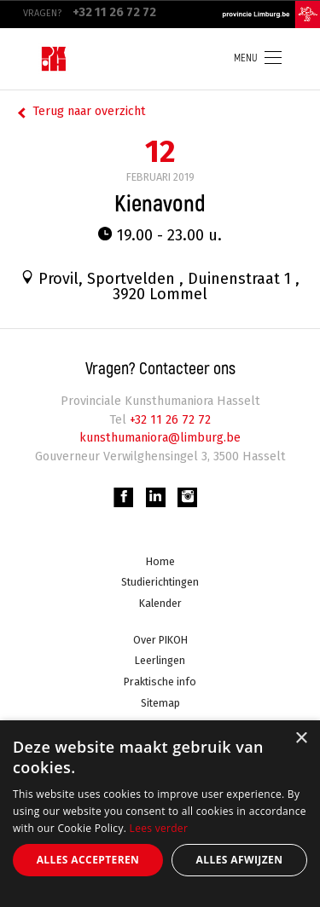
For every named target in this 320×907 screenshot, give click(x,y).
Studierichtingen (160, 582)
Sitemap (160, 702)
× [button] (300, 738)
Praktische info (160, 681)
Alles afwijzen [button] (239, 859)
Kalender (160, 603)
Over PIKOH (160, 639)
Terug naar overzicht (89, 111)
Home (160, 561)
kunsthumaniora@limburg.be (160, 437)
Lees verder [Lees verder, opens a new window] (159, 828)
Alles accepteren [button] (88, 859)
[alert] (160, 813)
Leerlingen (160, 661)
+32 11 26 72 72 (168, 420)
